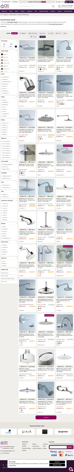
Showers (23, 11)
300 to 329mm (7, 157)
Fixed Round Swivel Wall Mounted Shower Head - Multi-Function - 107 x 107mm (45, 200)
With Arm (5, 166)
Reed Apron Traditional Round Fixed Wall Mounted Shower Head (64, 335)
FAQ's (44, 446)
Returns (45, 448)
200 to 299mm (6, 148)
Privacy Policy (35, 446)
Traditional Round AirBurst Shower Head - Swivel (45, 130)
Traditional (6, 196)
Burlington (5, 90)
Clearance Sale (5, 2)
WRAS (5, 265)
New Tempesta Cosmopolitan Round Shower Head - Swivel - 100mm (27, 370)
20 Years (5, 210)
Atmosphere (6, 113)
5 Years (5, 217)
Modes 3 (5, 127)
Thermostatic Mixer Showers (8, 278)
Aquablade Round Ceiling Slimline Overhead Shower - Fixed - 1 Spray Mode (46, 335)
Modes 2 (5, 125)
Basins (16, 11)
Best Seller (14, 33)
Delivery (34, 444)
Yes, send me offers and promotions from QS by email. (61, 443)
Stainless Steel (6, 238)
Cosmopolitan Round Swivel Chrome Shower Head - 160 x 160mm (64, 301)
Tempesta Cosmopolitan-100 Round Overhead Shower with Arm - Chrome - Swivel (27, 266)
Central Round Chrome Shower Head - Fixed (27, 60)
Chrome (6, 63)
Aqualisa (5, 79)
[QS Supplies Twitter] (7, 465)
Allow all (57, 462)
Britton (5, 88)
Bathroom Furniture (43, 11)
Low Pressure (6, 187)
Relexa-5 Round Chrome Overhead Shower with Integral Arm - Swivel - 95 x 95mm (27, 233)
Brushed (5, 247)
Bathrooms (4, 11)
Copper (5, 66)
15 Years (5, 206)
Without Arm (6, 169)
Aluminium (5, 229)
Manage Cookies (57, 465)
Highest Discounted (32, 33)
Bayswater (5, 84)
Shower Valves (4, 275)
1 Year (5, 208)
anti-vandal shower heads (55, 24)
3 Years (5, 215)
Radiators (53, 11)
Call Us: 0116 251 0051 (67, 5)
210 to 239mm (7, 150)
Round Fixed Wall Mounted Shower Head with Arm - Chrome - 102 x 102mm (64, 266)
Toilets (10, 11)
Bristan (5, 86)
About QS (24, 444)
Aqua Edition (6, 77)
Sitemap (24, 450)
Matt (4, 249)
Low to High (50, 33)
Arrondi (5, 109)
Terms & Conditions (37, 448)
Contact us (45, 444)
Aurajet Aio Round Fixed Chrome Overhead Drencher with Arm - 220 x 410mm (64, 403)
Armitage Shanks (7, 81)
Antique (5, 245)
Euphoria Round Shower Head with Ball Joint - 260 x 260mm (27, 402)
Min (4, 44)
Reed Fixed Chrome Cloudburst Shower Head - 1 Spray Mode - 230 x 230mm (46, 166)
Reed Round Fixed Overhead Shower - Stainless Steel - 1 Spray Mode (64, 96)
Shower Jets (4, 281)
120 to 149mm (6, 141)
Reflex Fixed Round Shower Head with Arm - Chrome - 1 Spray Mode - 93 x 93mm (46, 403)
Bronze (5, 60)
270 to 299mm (6, 155)
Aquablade (5, 102)
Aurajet (5, 116)
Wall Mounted (7, 178)
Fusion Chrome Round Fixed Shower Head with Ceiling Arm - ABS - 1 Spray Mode (46, 233)
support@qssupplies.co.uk (8, 450)
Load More (46, 417)
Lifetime (5, 219)
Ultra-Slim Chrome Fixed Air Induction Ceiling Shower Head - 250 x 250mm (64, 370)
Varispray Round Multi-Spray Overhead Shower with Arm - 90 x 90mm (27, 335)
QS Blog (24, 446)
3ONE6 (5, 100)
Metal (5, 233)
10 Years (5, 203)
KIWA (4, 263)
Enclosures (29, 11)
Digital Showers (4, 273)
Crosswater (6, 93)
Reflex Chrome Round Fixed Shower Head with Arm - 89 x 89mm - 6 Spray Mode (27, 96)
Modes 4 (5, 129)
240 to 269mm (7, 153)
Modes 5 (5, 132)
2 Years (5, 212)
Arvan (4, 111)
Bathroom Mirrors (68, 11)
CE (4, 261)
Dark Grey (6, 68)
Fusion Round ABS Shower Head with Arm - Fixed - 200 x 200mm (64, 131)
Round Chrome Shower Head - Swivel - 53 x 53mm (64, 232)
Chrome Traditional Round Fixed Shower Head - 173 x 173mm (46, 369)
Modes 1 (5, 123)
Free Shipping (22, 33)
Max (11, 44)
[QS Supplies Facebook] (3, 465)
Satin (4, 254)
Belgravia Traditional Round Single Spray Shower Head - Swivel (46, 301)
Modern (5, 194)
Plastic (5, 235)
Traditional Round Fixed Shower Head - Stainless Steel (63, 60)
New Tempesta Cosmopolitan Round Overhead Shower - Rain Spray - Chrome (63, 200)
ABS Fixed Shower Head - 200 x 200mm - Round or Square (26, 165)
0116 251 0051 (5, 453)
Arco (4, 106)
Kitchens (60, 11)
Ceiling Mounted (7, 176)
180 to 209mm (7, 146)
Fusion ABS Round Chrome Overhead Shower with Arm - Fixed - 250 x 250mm (26, 131)
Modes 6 (5, 134)
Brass (5, 57)
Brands (15, 2)
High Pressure (6, 185)
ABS (4, 226)
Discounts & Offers (26, 448)
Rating (65, 33)
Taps (36, 11)
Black (5, 54)
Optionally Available (8, 164)
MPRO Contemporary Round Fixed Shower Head (45, 60)
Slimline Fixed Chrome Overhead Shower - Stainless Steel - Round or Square (27, 200)
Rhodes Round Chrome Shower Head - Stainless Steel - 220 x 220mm (26, 301)
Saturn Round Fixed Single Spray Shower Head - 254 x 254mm (64, 165)
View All (43, 36)
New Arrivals (42, 33)
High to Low (58, 33)
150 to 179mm (6, 143)
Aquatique (5, 104)
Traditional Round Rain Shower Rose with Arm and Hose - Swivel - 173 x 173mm (46, 96)
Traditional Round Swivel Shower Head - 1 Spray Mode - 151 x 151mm (46, 266)
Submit (69, 447)
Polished (5, 252)
